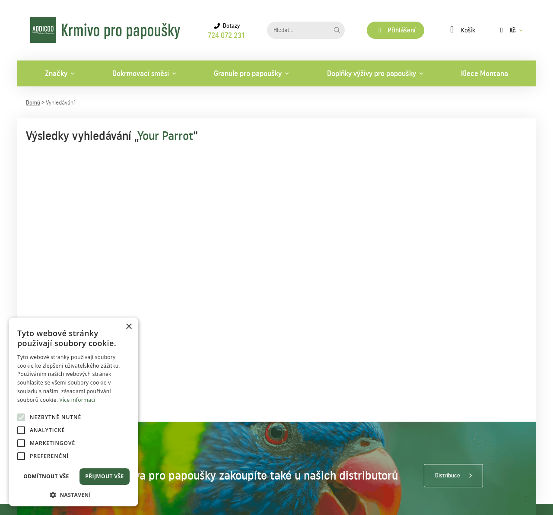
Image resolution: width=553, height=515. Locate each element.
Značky (56, 73)
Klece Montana (484, 73)
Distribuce (447, 476)
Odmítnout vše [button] (46, 476)
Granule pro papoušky (248, 73)
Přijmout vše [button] (104, 476)
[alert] (73, 412)
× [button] (128, 327)
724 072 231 (226, 35)
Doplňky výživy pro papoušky (371, 73)
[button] (73, 494)
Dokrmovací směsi (140, 73)
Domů (33, 103)
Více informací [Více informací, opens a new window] (77, 400)
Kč (506, 30)
